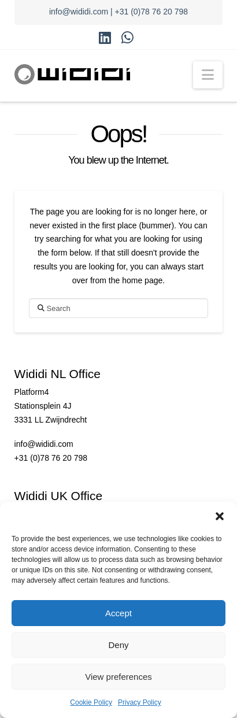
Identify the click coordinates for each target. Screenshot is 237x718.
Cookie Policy (91, 702)
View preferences (118, 677)
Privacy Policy (139, 702)
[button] (219, 516)
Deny (118, 645)
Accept (118, 613)
